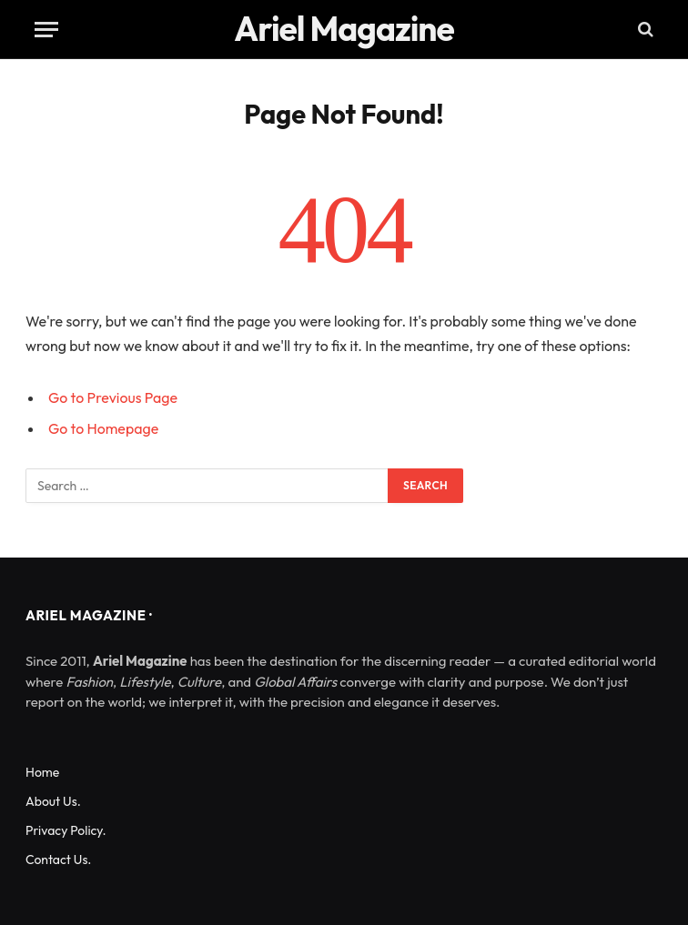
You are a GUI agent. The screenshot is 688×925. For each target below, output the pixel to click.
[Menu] (46, 29)
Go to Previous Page (112, 397)
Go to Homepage (103, 428)
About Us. (53, 801)
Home (42, 772)
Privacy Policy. (65, 830)
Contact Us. (58, 859)
